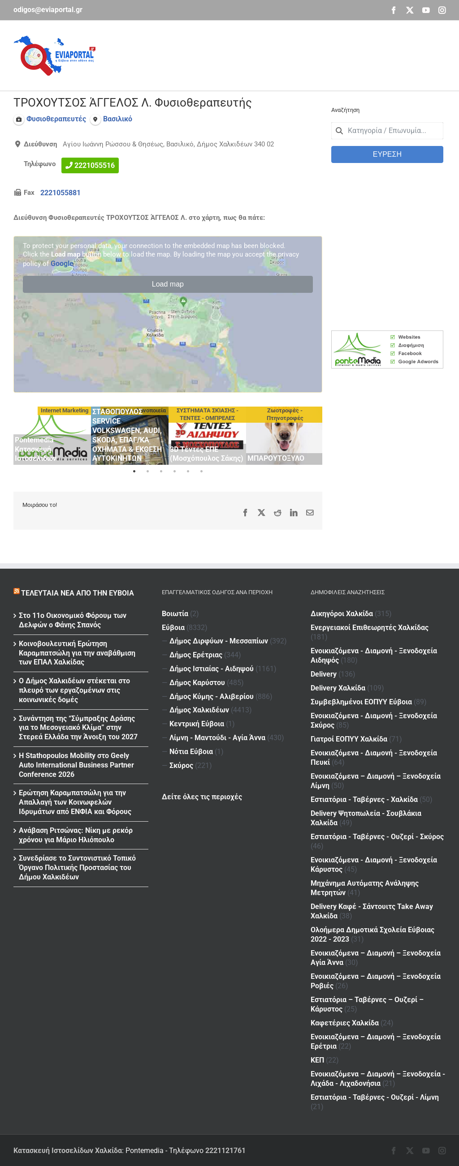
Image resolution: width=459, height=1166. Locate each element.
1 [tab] (134, 471)
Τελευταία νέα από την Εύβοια (77, 593)
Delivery (324, 674)
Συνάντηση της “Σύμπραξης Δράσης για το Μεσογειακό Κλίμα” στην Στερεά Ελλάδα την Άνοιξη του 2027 (78, 728)
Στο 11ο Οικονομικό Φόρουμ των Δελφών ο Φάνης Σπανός (72, 620)
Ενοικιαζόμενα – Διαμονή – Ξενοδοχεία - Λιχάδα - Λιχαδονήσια (378, 1079)
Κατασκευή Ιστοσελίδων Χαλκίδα (67, 1150)
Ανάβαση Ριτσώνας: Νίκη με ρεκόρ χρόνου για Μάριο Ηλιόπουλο (76, 835)
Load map (168, 284)
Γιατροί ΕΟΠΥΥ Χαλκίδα (349, 739)
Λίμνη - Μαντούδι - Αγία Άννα (217, 737)
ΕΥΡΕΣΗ (387, 154)
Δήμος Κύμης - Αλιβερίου (211, 696)
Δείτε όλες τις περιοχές (202, 797)
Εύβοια (173, 627)
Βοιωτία (175, 613)
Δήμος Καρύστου (197, 682)
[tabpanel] (52, 436)
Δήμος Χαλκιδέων (199, 710)
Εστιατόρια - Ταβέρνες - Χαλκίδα (364, 799)
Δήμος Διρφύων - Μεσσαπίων (218, 641)
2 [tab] (147, 471)
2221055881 (60, 193)
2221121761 (225, 1150)
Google (62, 263)
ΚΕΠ (317, 1060)
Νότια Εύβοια (191, 751)
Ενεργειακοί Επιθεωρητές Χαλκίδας (370, 627)
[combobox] (387, 130)
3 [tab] (160, 471)
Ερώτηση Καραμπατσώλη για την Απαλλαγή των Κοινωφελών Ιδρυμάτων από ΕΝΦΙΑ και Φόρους (75, 802)
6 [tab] (201, 471)
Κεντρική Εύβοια (196, 724)
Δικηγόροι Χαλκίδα (342, 613)
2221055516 (94, 165)
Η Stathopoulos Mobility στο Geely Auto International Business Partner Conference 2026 (76, 765)
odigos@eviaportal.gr (47, 9)
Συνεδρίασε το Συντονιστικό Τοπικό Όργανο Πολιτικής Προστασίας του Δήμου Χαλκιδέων (77, 867)
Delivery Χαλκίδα (338, 688)
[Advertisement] (282, 54)
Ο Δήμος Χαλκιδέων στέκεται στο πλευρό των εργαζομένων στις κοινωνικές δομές (74, 690)
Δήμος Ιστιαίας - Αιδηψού (211, 668)
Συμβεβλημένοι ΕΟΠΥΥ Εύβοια (361, 702)
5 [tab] (187, 471)
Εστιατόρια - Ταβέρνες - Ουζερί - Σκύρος (377, 836)
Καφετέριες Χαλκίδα (345, 1023)
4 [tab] (174, 471)
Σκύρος (181, 765)
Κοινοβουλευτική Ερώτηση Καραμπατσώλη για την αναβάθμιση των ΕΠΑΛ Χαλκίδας (77, 653)
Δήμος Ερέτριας (195, 655)
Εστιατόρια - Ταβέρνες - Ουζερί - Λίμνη (375, 1097)
